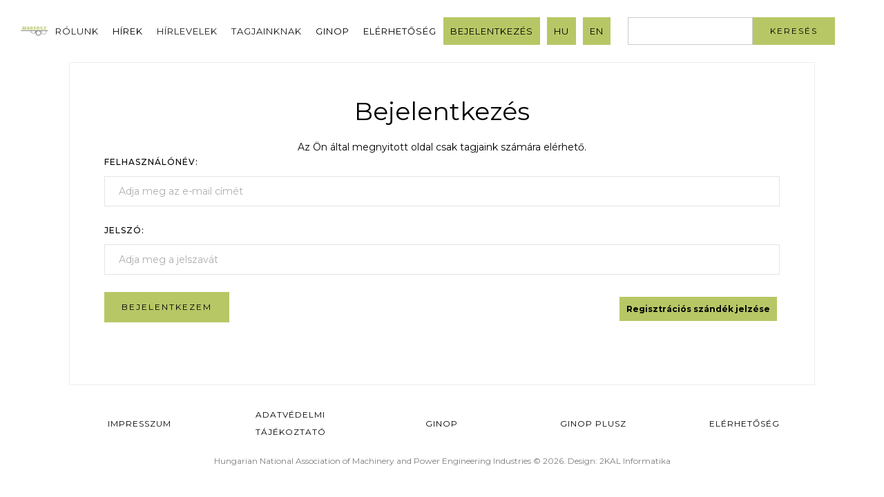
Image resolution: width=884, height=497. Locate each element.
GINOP (332, 31)
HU (561, 31)
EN (597, 31)
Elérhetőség (399, 31)
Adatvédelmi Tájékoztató (291, 423)
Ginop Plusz (593, 423)
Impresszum (139, 423)
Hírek (128, 31)
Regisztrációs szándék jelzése (698, 309)
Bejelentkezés (491, 31)
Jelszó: (124, 230)
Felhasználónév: (151, 162)
